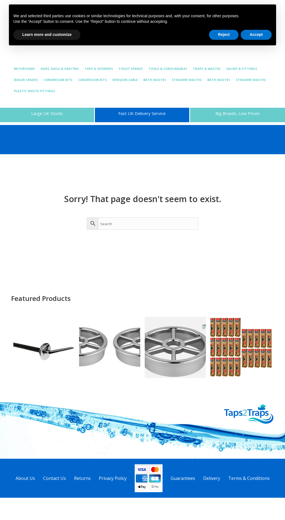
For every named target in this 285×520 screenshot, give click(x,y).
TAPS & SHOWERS (99, 69)
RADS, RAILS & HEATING (60, 69)
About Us (25, 478)
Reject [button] (224, 34)
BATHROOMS (24, 69)
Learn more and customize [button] (47, 34)
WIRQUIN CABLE (125, 80)
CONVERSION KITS (57, 80)
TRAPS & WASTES (207, 69)
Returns (82, 478)
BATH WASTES (154, 80)
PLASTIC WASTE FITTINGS (34, 91)
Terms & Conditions (249, 478)
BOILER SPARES (26, 80)
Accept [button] (256, 34)
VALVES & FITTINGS (241, 69)
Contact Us (54, 478)
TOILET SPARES (131, 69)
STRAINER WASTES (187, 80)
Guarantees (183, 478)
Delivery (211, 478)
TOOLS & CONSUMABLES (167, 69)
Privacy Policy (113, 478)
